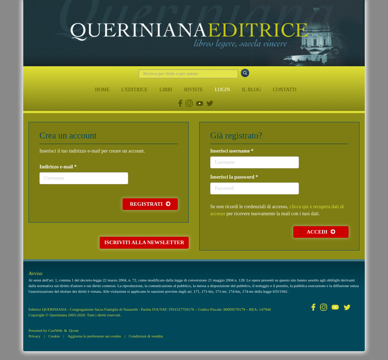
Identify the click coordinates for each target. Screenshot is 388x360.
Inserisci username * (232, 151)
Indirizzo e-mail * (58, 166)
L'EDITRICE (134, 89)
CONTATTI (284, 89)
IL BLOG (251, 89)
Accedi (321, 232)
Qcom (74, 330)
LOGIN (222, 89)
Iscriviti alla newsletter (144, 242)
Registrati (150, 204)
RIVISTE (193, 89)
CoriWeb (55, 330)
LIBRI (166, 89)
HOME (102, 89)
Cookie (54, 336)
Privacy (34, 336)
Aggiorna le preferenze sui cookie (94, 336)
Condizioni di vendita (146, 336)
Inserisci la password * (234, 177)
